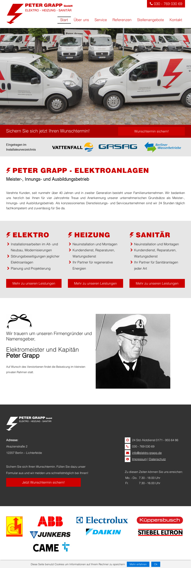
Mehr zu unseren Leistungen (33, 283)
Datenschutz (157, 459)
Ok (155, 564)
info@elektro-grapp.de (147, 453)
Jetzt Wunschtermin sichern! (43, 482)
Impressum (139, 459)
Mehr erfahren (138, 564)
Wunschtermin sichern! (151, 131)
